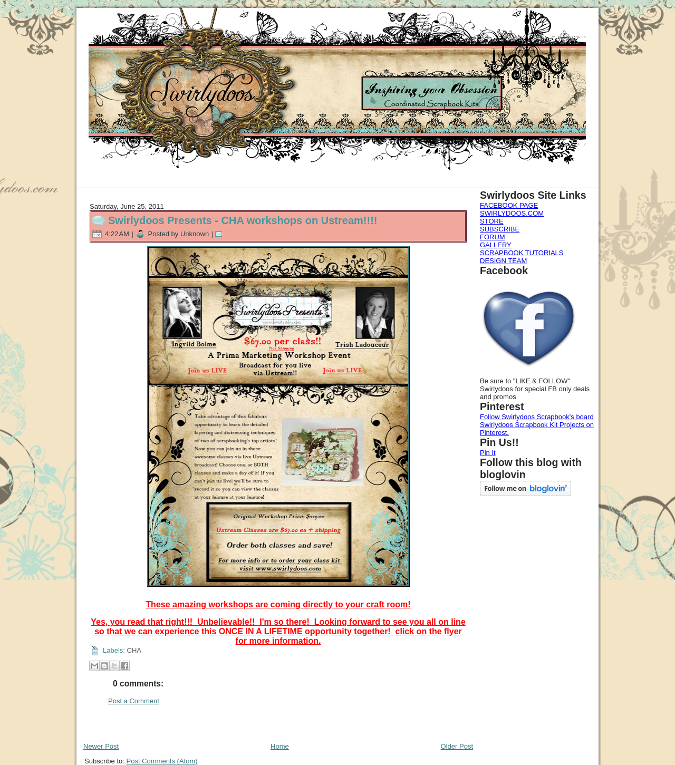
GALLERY (496, 245)
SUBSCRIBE (499, 229)
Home (280, 746)
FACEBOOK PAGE (509, 205)
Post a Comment (133, 701)
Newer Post (101, 746)
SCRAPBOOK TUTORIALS (521, 253)
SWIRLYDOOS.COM (512, 213)
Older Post (457, 746)
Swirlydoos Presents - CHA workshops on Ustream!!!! (242, 220)
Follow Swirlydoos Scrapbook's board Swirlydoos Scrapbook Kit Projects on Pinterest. (537, 425)
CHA (134, 650)
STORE (492, 221)
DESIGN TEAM (503, 261)
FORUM (492, 237)
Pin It (488, 453)
